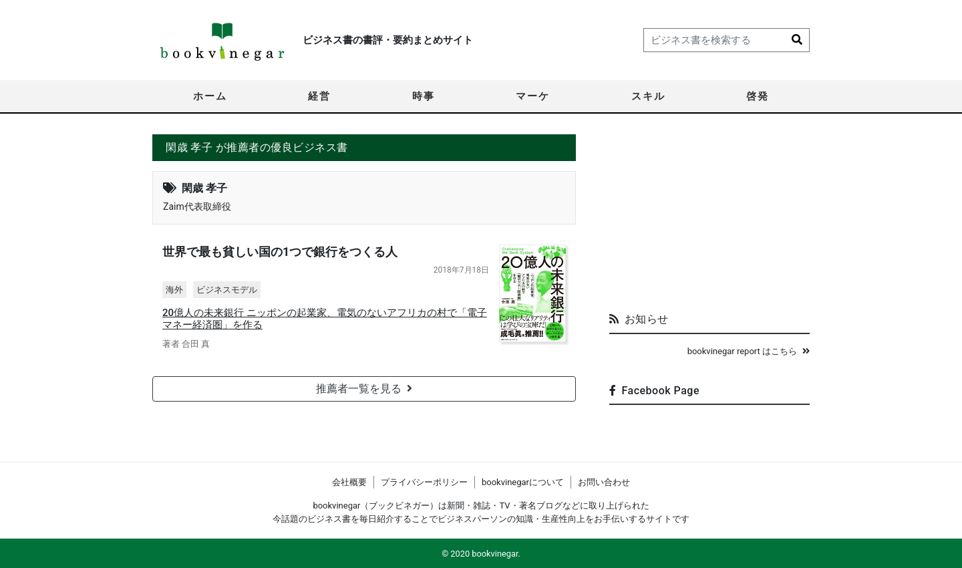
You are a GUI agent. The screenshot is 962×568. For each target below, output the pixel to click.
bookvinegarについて (523, 482)
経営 (319, 96)
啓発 (757, 96)
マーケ (533, 96)
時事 (423, 96)
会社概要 (349, 482)
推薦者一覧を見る (364, 388)
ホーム (210, 96)
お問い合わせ (604, 482)
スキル (648, 96)
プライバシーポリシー (424, 482)
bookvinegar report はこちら (748, 351)
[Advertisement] (709, 217)
